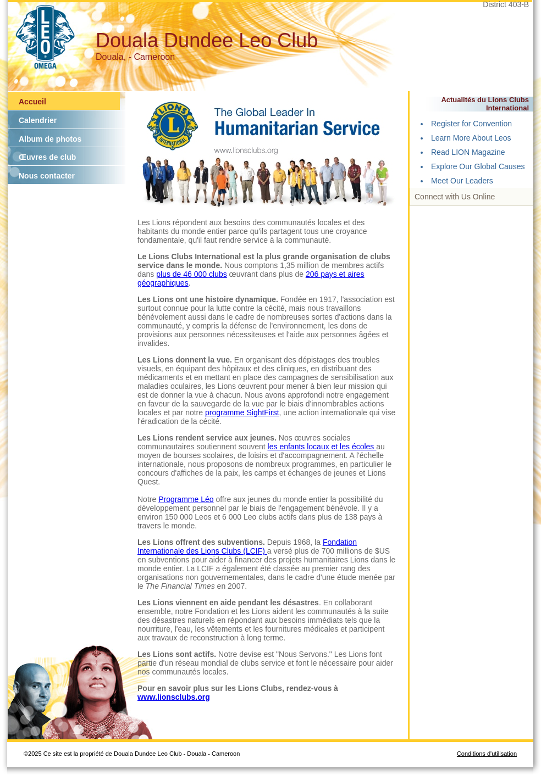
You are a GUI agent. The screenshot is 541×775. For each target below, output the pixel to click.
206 (313, 274)
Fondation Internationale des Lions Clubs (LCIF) (247, 546)
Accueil (32, 101)
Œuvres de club (47, 157)
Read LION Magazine (468, 152)
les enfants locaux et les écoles (322, 446)
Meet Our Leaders (462, 180)
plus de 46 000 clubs (191, 274)
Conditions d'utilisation (487, 753)
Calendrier (38, 120)
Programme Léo (185, 499)
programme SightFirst (242, 412)
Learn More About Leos (471, 137)
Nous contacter (47, 175)
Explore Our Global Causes (478, 166)
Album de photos (50, 139)
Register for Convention (471, 123)
